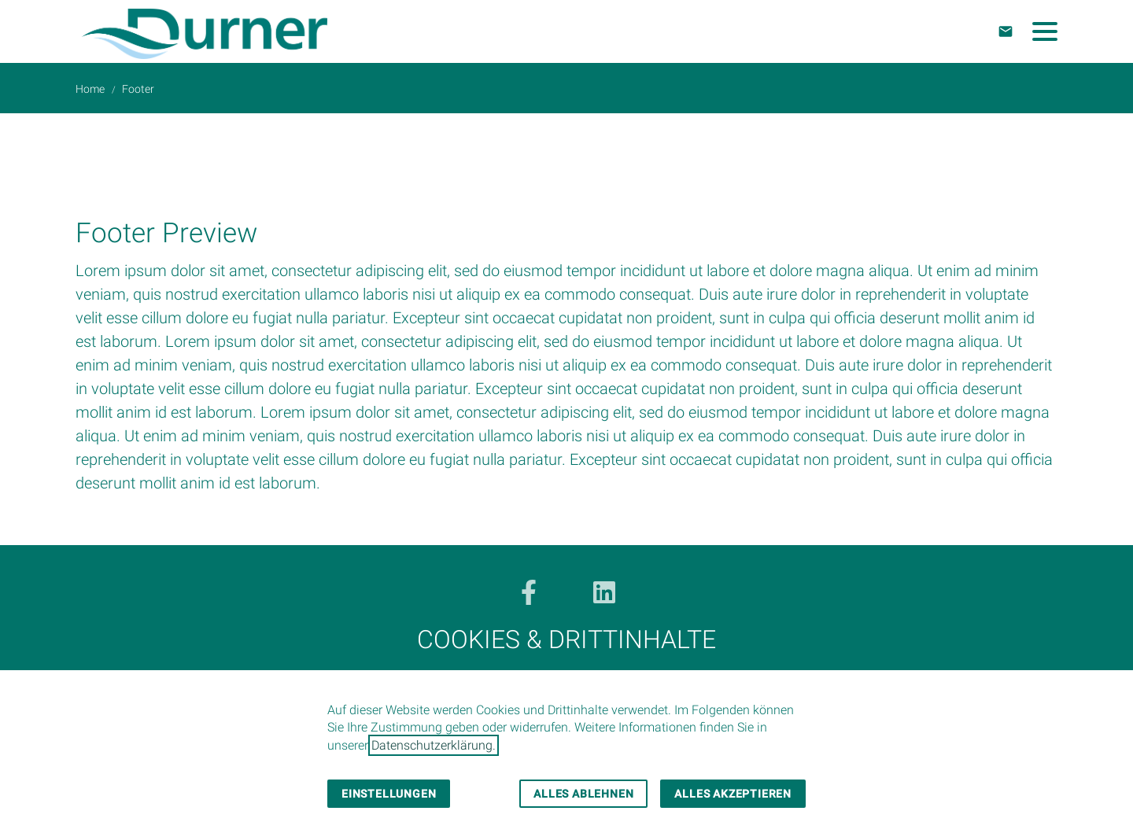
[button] (1044, 31)
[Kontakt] (1005, 31)
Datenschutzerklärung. (433, 745)
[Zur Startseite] (205, 31)
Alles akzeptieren (733, 793)
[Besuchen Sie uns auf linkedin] (604, 592)
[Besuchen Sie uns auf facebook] (529, 592)
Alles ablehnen (583, 793)
